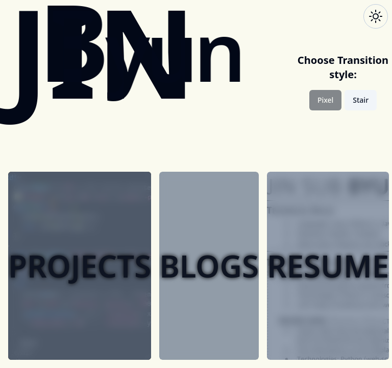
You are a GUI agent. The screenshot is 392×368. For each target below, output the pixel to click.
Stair (361, 100)
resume (328, 266)
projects (79, 266)
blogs (209, 266)
